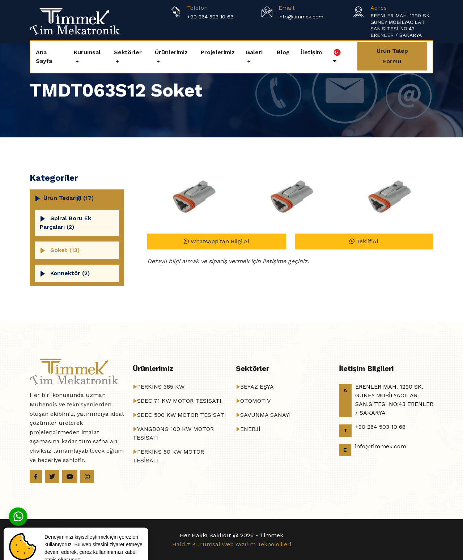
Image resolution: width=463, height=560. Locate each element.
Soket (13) (65, 250)
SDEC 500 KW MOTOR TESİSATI (181, 414)
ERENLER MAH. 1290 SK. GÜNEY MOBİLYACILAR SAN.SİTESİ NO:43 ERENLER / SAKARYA (400, 25)
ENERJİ (250, 429)
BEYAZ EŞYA (257, 386)
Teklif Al (363, 241)
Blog (283, 52)
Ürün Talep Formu (392, 56)
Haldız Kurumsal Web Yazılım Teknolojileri (231, 544)
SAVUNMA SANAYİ (265, 414)
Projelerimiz (218, 52)
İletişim (311, 52)
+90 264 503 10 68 (210, 17)
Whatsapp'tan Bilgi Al (217, 241)
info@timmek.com (301, 17)
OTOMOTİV (255, 400)
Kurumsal (87, 52)
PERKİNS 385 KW (160, 386)
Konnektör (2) (70, 273)
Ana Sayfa (44, 56)
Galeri (254, 52)
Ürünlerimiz (171, 52)
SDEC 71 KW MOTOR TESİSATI (179, 400)
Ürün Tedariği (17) (68, 197)
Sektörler (128, 52)
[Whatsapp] (18, 516)
